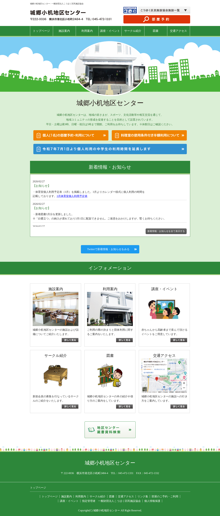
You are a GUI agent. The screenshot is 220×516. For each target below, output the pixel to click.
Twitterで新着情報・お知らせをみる (108, 249)
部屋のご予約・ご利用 (165, 496)
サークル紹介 (132, 30)
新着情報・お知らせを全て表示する (166, 231)
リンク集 (142, 496)
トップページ (41, 30)
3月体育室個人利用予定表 (72, 196)
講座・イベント (110, 30)
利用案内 (87, 30)
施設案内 (64, 30)
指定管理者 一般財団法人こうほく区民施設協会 (111, 501)
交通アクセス (178, 30)
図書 (155, 30)
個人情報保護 (152, 501)
